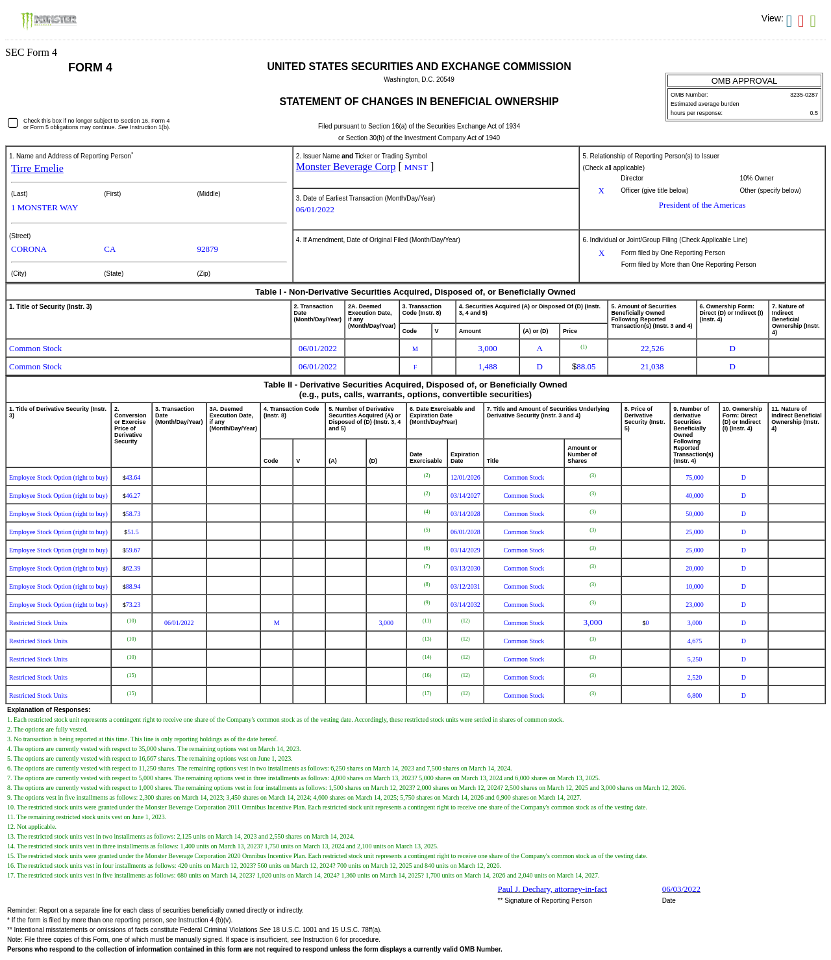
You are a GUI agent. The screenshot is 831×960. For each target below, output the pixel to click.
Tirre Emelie (37, 168)
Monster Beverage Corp (346, 166)
